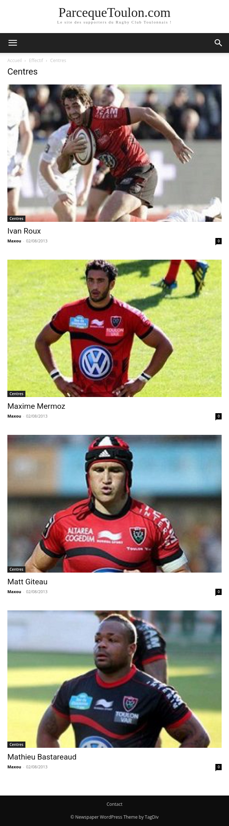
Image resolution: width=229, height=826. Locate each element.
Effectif (36, 60)
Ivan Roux (24, 231)
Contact (114, 804)
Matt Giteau (27, 581)
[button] (12, 43)
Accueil (14, 60)
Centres (16, 218)
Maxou (14, 241)
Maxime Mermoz (36, 406)
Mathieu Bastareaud (42, 757)
